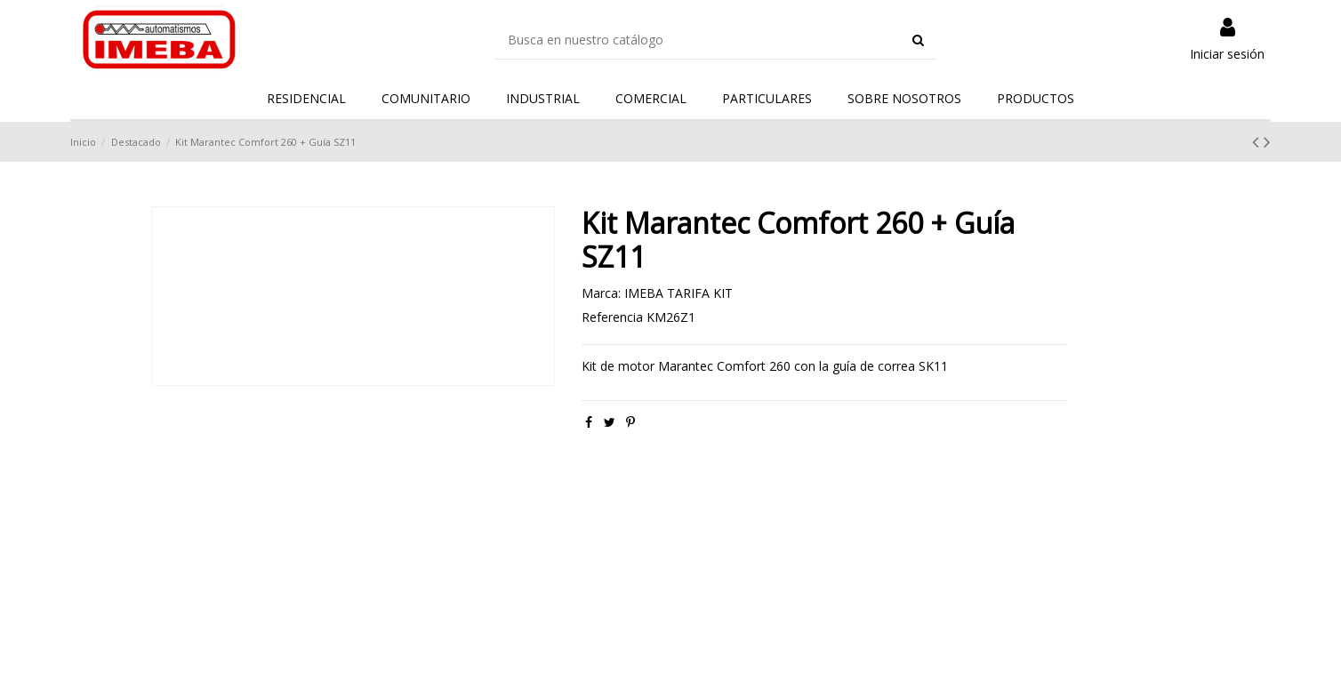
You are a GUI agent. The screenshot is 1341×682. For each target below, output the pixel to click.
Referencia (612, 317)
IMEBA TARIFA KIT (678, 293)
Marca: (601, 293)
